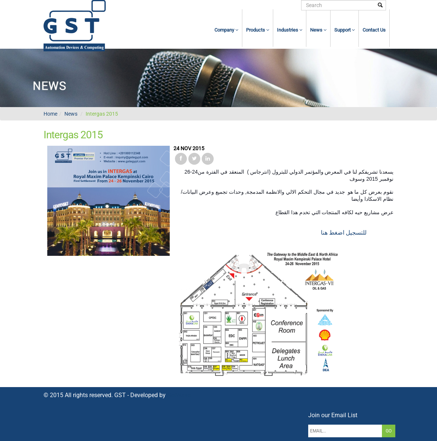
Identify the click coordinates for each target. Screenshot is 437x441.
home (216, 5)
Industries (289, 30)
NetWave (179, 395)
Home (50, 114)
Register (259, 5)
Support (344, 30)
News (318, 30)
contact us (374, 30)
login (236, 5)
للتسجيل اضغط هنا (344, 232)
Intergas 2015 (102, 114)
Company (226, 30)
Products (257, 30)
